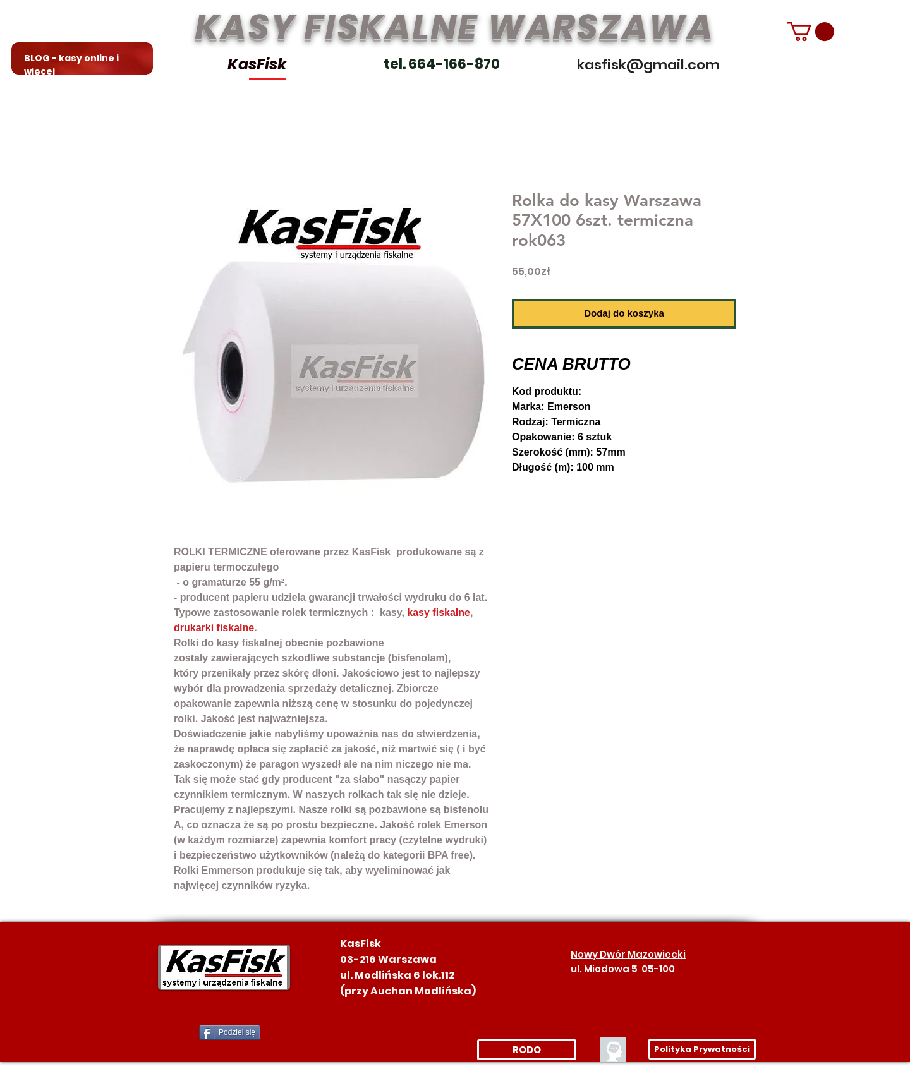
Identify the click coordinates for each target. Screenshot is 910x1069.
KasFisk (257, 64)
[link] (810, 31)
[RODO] (526, 1049)
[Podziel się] (229, 1032)
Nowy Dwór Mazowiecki (628, 954)
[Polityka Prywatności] (702, 1049)
